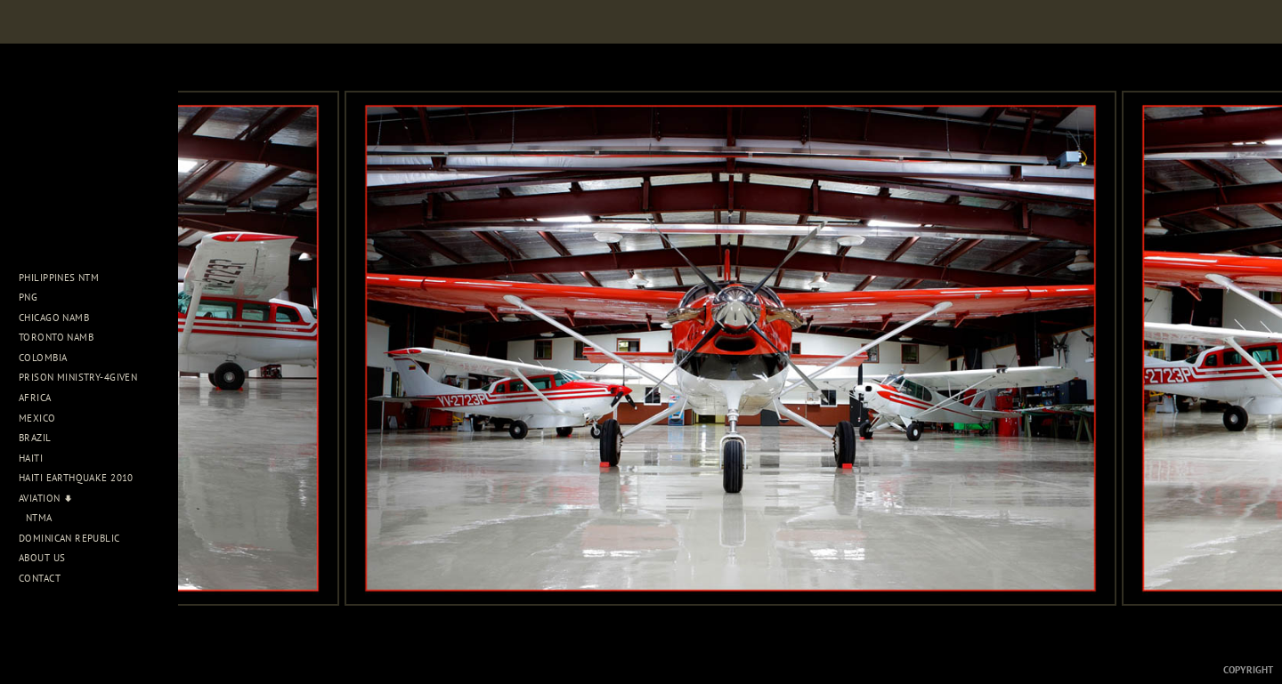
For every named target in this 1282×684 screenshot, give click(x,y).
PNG (28, 297)
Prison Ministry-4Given (78, 377)
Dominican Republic (76, 538)
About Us (48, 557)
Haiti (37, 458)
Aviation (46, 498)
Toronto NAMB (56, 337)
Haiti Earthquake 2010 (76, 477)
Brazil (41, 437)
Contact (40, 578)
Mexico (44, 418)
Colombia (43, 357)
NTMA (39, 517)
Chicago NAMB (54, 317)
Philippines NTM (65, 277)
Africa (41, 397)
